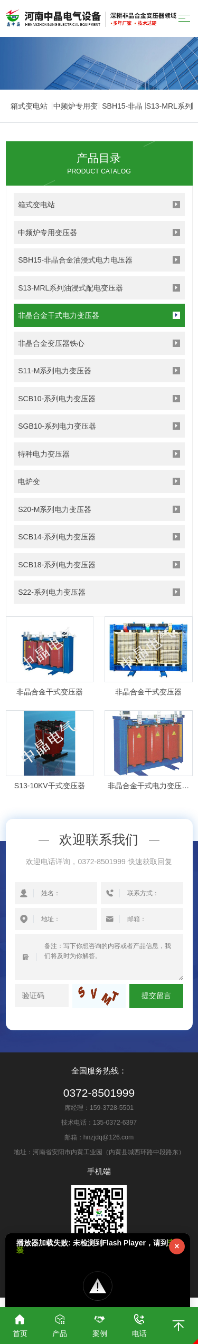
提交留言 (156, 996)
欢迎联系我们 (98, 840)
